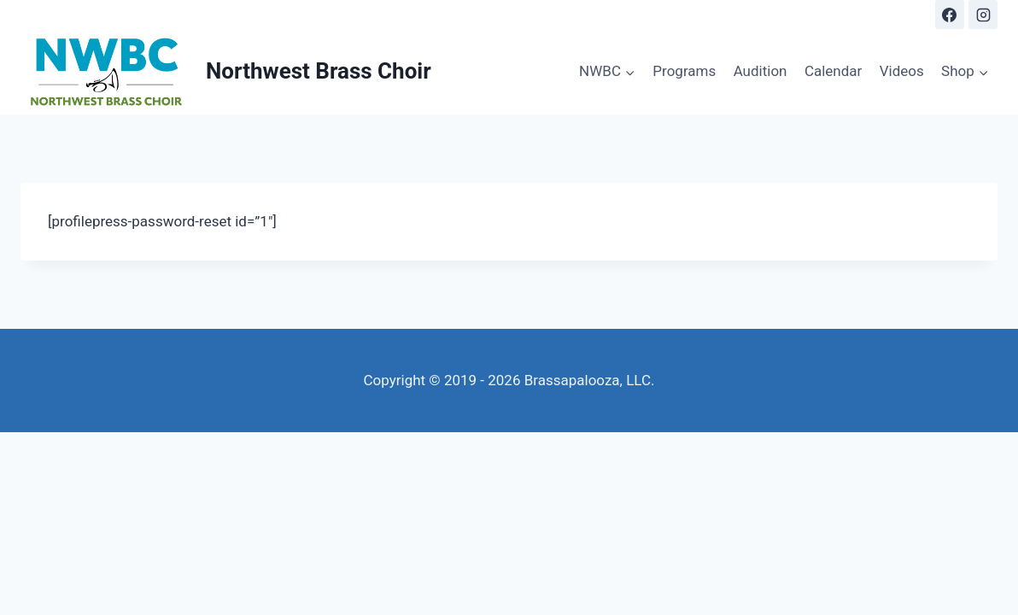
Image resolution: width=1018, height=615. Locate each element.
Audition (760, 70)
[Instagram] (983, 14)
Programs (684, 70)
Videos (902, 70)
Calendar (833, 70)
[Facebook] (949, 14)
